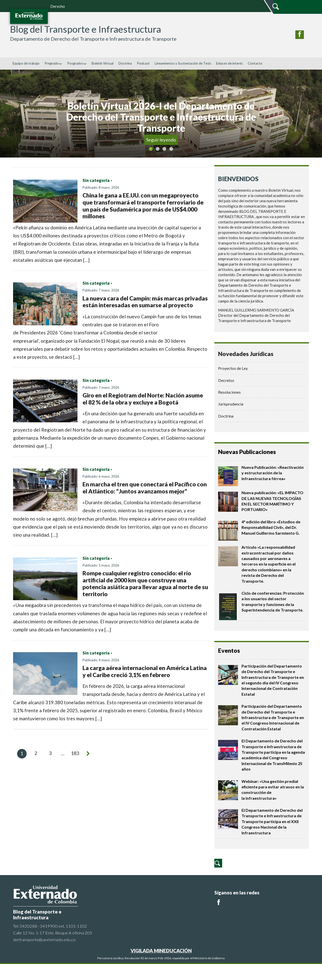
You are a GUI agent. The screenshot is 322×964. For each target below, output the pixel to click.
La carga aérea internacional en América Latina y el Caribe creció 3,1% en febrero (145, 671)
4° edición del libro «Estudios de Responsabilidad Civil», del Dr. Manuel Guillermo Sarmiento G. (271, 527)
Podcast (143, 63)
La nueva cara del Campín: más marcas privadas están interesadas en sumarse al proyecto (145, 302)
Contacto (255, 63)
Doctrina (125, 63)
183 (75, 753)
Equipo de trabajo (26, 63)
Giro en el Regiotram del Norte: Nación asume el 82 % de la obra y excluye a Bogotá (143, 399)
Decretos (226, 380)
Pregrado (53, 63)
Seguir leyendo (161, 139)
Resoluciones (229, 392)
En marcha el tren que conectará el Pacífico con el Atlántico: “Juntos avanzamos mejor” (145, 488)
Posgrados (77, 63)
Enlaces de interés (229, 63)
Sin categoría (96, 180)
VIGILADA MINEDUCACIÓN (161, 950)
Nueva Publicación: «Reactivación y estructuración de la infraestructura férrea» (273, 473)
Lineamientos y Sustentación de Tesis (183, 63)
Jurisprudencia (230, 403)
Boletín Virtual (102, 63)
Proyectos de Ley (233, 368)
